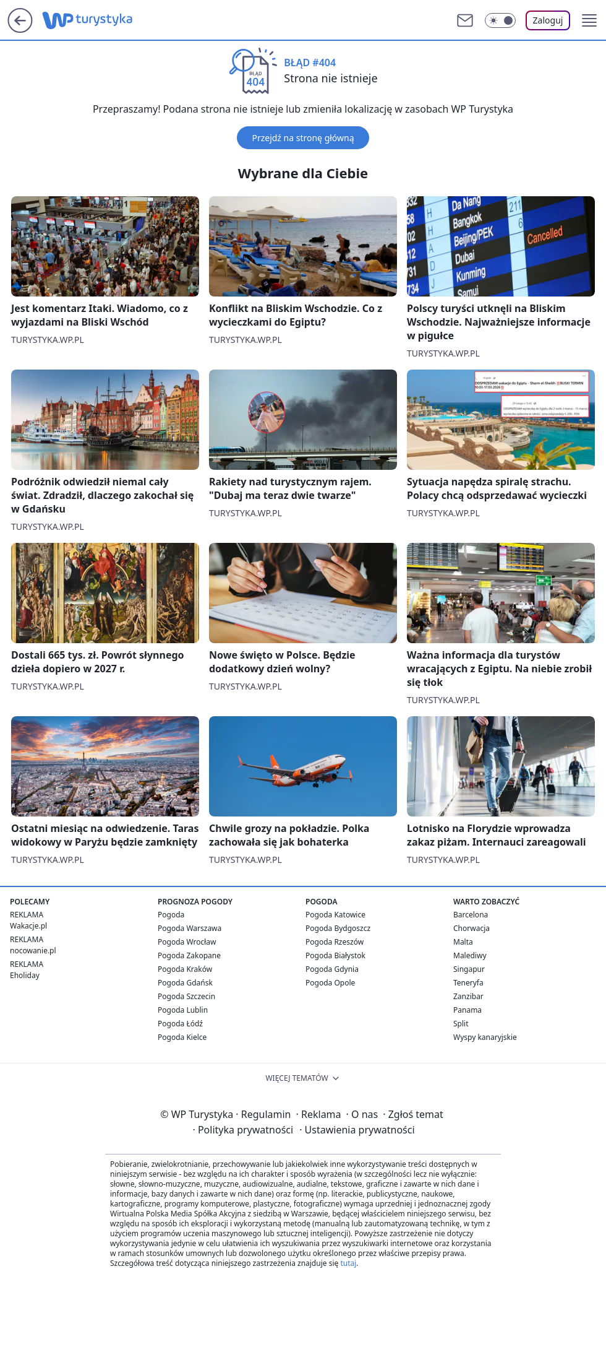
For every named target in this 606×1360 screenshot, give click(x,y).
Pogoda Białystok (335, 955)
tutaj (348, 1263)
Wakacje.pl (28, 925)
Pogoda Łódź (180, 1023)
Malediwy (470, 955)
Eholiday (25, 975)
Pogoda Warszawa (189, 928)
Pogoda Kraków (185, 969)
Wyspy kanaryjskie (485, 1037)
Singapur (469, 969)
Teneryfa (468, 982)
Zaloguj (548, 20)
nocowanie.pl (33, 950)
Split (461, 1023)
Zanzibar (468, 996)
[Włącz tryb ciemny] (500, 20)
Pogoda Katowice (335, 914)
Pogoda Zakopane (189, 955)
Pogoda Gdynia (332, 969)
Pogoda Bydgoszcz (337, 928)
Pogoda (171, 914)
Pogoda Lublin (183, 1010)
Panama (467, 1010)
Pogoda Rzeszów (334, 942)
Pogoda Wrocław (187, 942)
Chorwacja (471, 928)
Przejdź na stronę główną (303, 138)
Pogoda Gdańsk (185, 982)
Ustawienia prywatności (356, 1130)
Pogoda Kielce (182, 1037)
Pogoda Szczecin (186, 996)
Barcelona (470, 914)
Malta (463, 942)
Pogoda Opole (330, 982)
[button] (589, 20)
